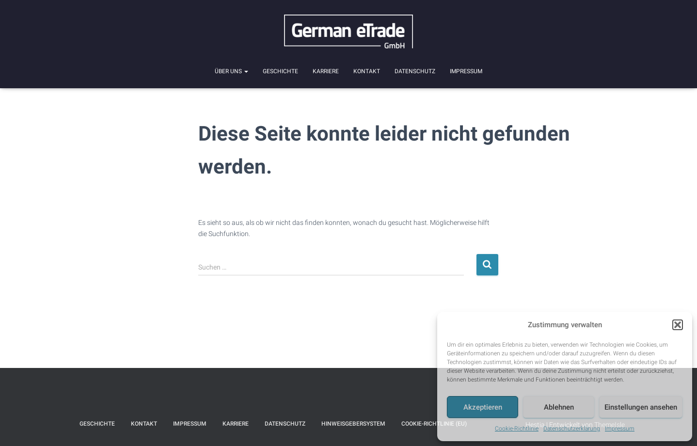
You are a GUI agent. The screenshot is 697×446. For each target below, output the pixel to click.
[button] (677, 325)
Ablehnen (559, 407)
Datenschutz (415, 71)
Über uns (231, 71)
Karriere (326, 71)
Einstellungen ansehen (640, 407)
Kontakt (366, 71)
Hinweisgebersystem (353, 423)
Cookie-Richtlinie (517, 428)
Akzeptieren (482, 407)
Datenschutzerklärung (571, 428)
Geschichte (280, 71)
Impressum (619, 428)
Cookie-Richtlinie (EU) (434, 423)
